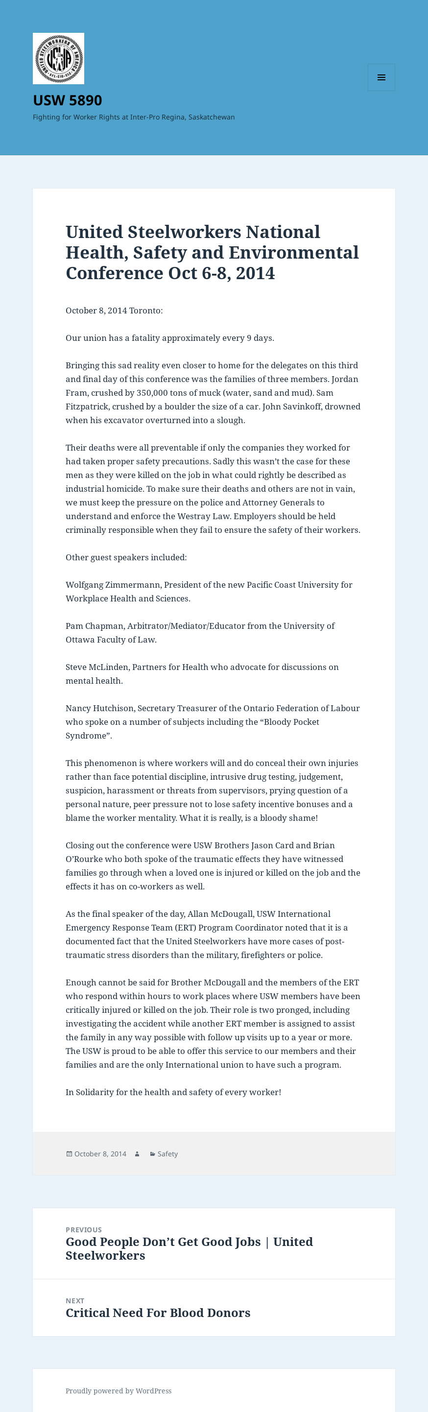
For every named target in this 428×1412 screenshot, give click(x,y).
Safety (168, 1153)
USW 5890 (67, 99)
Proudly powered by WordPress (118, 1390)
